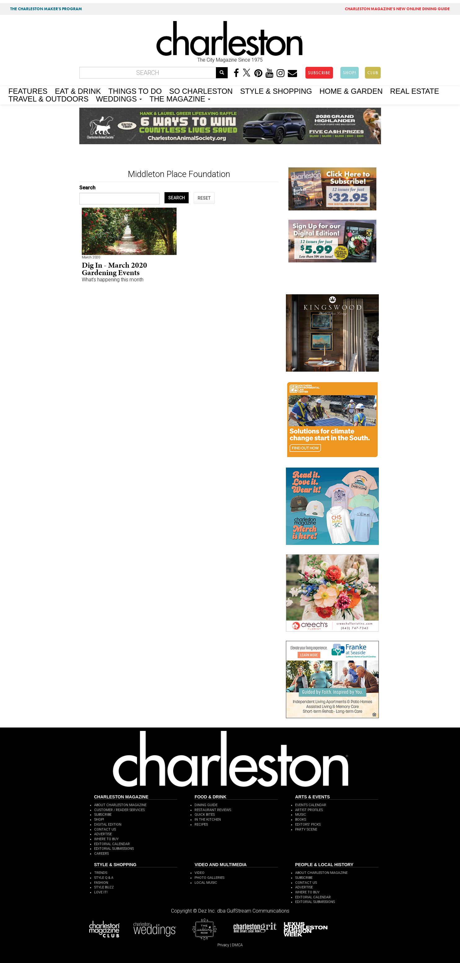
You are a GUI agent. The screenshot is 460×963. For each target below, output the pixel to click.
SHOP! (349, 73)
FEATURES (27, 90)
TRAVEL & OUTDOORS (48, 98)
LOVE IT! (100, 892)
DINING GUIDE (206, 805)
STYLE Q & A (103, 878)
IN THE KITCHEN (208, 820)
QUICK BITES (205, 815)
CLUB (372, 73)
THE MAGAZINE (179, 98)
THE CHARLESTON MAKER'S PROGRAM (46, 8)
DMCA (237, 945)
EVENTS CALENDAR (310, 805)
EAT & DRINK (78, 90)
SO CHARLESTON (201, 90)
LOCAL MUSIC (206, 883)
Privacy (223, 945)
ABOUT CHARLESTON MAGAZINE (120, 805)
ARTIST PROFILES (309, 810)
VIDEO (199, 873)
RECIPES (201, 825)
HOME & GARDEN (351, 90)
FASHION (101, 883)
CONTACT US (105, 829)
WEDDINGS (119, 98)
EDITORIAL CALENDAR (112, 844)
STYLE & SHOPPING (276, 90)
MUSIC (300, 815)
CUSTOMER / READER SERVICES (119, 810)
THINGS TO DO (135, 90)
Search (87, 188)
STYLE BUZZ (104, 887)
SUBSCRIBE (319, 73)
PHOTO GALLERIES (209, 878)
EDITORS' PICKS (308, 825)
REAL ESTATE (414, 90)
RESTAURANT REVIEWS (213, 810)
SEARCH (176, 197)
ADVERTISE (103, 834)
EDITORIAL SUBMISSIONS (114, 849)
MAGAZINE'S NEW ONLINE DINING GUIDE (397, 8)
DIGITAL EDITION (107, 825)
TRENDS (100, 873)
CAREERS (101, 854)
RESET (204, 198)
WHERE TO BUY (106, 839)
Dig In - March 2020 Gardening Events (114, 269)
